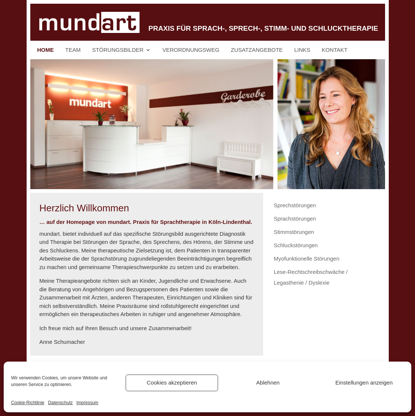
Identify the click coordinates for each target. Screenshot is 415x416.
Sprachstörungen (295, 218)
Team (73, 50)
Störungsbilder (117, 50)
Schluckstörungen (296, 245)
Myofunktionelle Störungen (307, 258)
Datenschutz (60, 402)
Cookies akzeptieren (172, 382)
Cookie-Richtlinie (27, 402)
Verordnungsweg (190, 50)
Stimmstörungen (294, 232)
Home (45, 50)
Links (302, 50)
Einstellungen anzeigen (363, 382)
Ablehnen (267, 382)
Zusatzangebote (257, 50)
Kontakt (335, 50)
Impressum (87, 402)
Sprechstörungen (295, 205)
